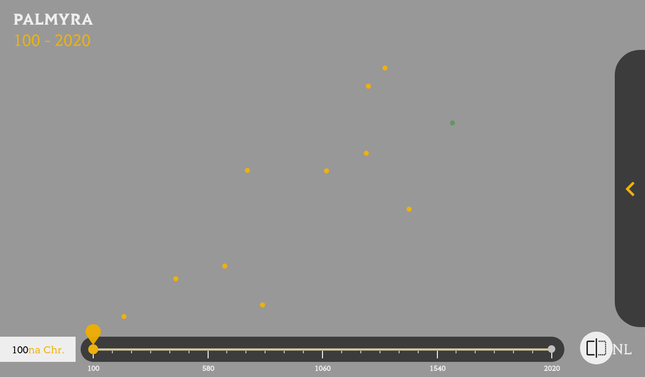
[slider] (93, 351)
